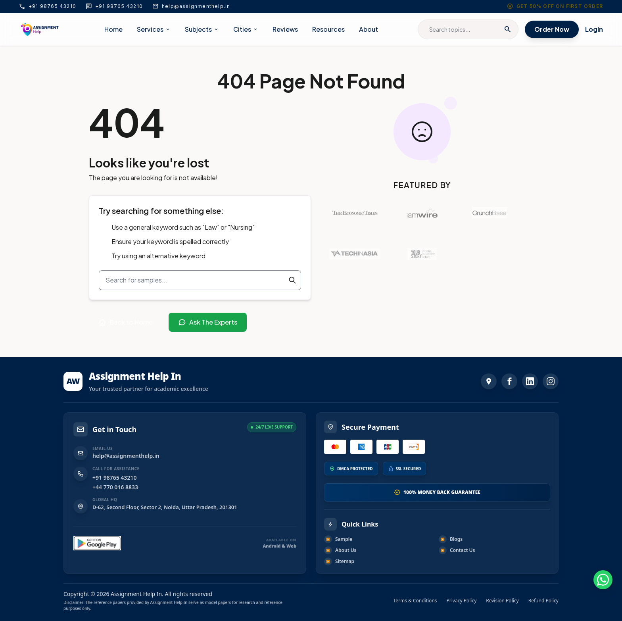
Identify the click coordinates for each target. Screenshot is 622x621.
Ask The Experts (207, 322)
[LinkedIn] (530, 381)
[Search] (292, 280)
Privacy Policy (462, 601)
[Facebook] (509, 381)
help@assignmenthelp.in (191, 6)
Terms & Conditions (415, 601)
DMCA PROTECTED (355, 468)
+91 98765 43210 (47, 6)
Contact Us (457, 550)
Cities (245, 29)
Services (154, 29)
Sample (338, 539)
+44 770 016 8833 (115, 487)
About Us (340, 550)
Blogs (451, 539)
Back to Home (125, 322)
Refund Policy (543, 601)
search (508, 29)
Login (594, 29)
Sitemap (339, 561)
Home (113, 29)
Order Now (551, 29)
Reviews (285, 29)
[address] (489, 381)
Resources (328, 29)
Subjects (202, 29)
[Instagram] (551, 381)
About (368, 29)
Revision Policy (502, 601)
